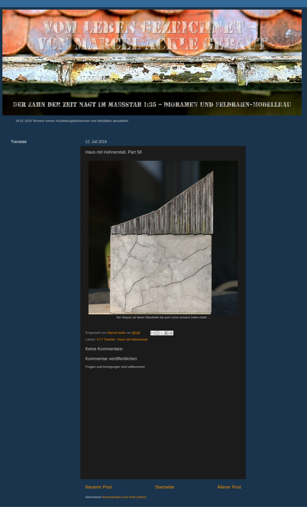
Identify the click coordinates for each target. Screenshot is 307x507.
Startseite (164, 486)
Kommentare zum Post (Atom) (124, 497)
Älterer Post (229, 486)
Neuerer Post (98, 486)
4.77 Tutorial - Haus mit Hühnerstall (122, 339)
